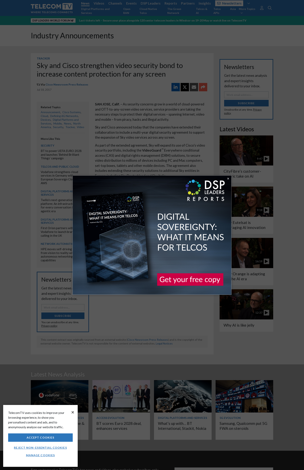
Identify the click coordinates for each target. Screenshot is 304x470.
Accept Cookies (40, 437)
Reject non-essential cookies (40, 447)
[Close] (72, 412)
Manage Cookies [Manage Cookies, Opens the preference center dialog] (40, 455)
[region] (40, 436)
